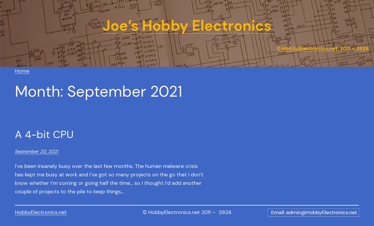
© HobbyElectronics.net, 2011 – (323, 48)
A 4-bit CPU (44, 134)
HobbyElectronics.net (41, 212)
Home (22, 70)
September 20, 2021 (36, 151)
